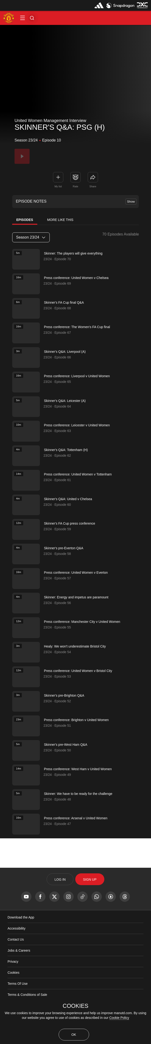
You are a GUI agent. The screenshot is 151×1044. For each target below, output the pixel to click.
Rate (75, 186)
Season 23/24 (30, 237)
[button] (22, 18)
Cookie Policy (119, 1018)
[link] (93, 177)
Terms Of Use (18, 983)
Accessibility (16, 928)
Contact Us (16, 939)
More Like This (60, 220)
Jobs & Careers (19, 950)
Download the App (21, 917)
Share (92, 186)
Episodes (24, 220)
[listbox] (31, 237)
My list (58, 186)
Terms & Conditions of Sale (27, 995)
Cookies (13, 972)
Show (131, 201)
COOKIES (75, 1006)
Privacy (13, 961)
